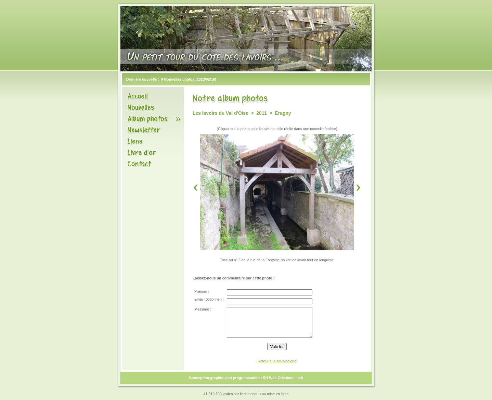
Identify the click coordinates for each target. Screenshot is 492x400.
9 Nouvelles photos (178, 79)
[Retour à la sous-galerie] (277, 361)
